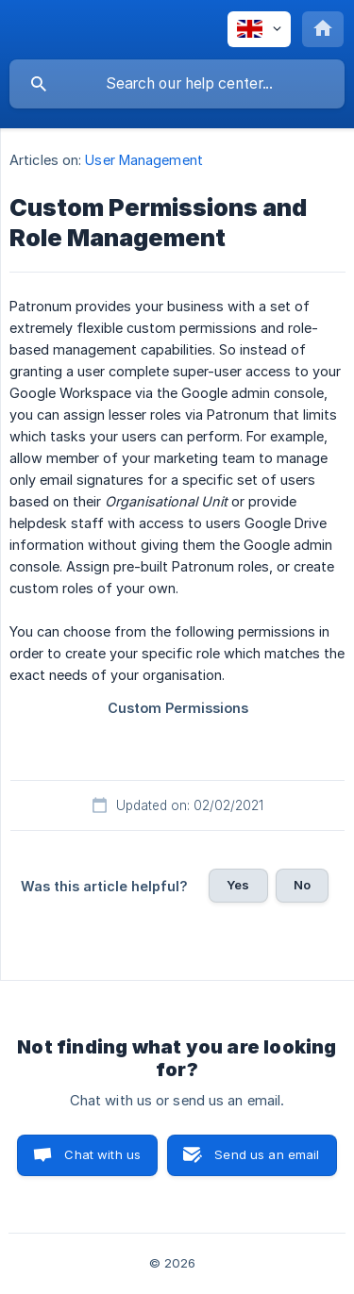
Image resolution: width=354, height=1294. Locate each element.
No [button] (302, 884)
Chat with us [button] (102, 1154)
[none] (259, 29)
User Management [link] (144, 160)
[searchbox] (177, 83)
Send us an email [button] (266, 1154)
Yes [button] (238, 884)
